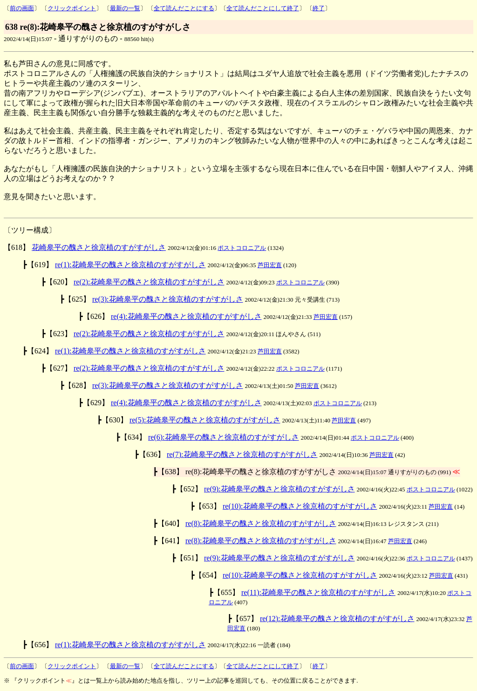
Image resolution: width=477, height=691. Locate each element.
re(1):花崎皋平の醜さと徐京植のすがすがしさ (130, 265)
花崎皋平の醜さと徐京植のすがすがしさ (99, 247)
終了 (319, 8)
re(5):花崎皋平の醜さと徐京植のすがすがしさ (204, 420)
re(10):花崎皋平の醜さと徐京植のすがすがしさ (300, 506)
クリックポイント (72, 8)
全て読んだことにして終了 (262, 8)
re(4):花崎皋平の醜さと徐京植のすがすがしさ (186, 316)
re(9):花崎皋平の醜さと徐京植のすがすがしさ (279, 489)
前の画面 (22, 8)
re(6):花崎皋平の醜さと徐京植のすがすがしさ (223, 437)
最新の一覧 (125, 8)
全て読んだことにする (184, 8)
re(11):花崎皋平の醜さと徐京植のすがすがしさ (318, 592)
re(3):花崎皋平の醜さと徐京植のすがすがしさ (167, 299)
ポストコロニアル (242, 247)
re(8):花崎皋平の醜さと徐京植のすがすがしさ (260, 523)
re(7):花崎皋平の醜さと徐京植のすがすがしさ (242, 454)
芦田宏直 (270, 265)
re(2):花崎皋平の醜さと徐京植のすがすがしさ (149, 282)
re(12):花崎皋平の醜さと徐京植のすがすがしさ (337, 618)
